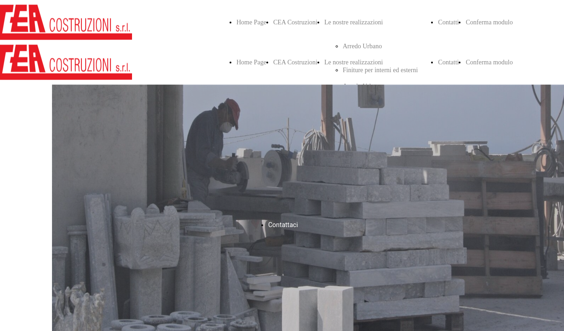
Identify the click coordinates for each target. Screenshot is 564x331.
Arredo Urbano (362, 46)
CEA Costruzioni (295, 22)
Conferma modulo (489, 22)
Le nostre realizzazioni (353, 22)
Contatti (448, 22)
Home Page (251, 22)
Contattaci (283, 224)
